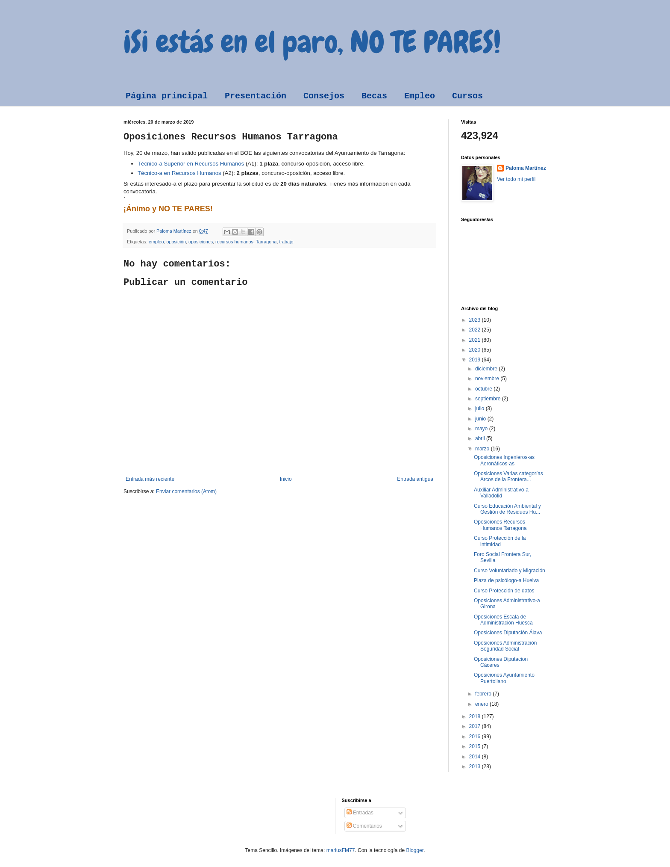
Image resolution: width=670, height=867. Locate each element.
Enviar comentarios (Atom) (186, 491)
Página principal (167, 96)
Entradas (360, 813)
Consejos (323, 96)
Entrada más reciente (150, 479)
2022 (475, 330)
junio (481, 419)
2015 (475, 746)
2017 (475, 726)
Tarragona (266, 241)
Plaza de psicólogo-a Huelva (506, 580)
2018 (475, 716)
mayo (482, 429)
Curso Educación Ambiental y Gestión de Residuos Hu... (507, 509)
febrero (484, 694)
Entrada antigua (415, 479)
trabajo (286, 241)
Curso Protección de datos (504, 591)
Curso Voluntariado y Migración (509, 571)
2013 (475, 766)
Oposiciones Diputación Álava (508, 633)
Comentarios (364, 826)
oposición (176, 241)
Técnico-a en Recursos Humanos (179, 173)
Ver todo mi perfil (516, 179)
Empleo (419, 96)
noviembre (487, 379)
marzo (483, 449)
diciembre (487, 369)
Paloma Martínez (525, 168)
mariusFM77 (340, 850)
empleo (156, 241)
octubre (484, 389)
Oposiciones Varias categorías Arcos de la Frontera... (508, 476)
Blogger (414, 850)
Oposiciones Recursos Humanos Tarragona (500, 525)
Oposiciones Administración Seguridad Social (505, 646)
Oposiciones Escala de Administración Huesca (503, 620)
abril (480, 438)
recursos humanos (234, 241)
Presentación (255, 96)
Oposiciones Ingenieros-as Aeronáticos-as (504, 460)
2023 (475, 320)
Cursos (467, 96)
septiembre (488, 399)
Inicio (286, 479)
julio (480, 408)
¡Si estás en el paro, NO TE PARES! (312, 42)
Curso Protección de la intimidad (500, 541)
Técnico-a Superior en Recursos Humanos (191, 163)
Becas (374, 96)
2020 (475, 350)
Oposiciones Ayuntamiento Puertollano (504, 678)
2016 (475, 737)
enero (482, 704)
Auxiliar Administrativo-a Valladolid (501, 493)
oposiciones (200, 241)
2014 (475, 757)
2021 (475, 340)
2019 (475, 360)
